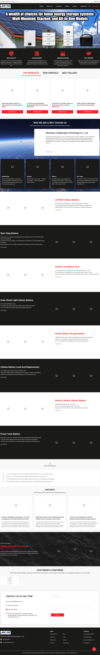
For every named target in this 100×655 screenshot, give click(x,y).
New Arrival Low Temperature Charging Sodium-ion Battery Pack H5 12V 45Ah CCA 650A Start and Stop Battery (21, 237)
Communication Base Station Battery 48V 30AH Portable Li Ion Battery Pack (73, 205)
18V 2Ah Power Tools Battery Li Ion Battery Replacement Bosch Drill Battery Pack (20, 441)
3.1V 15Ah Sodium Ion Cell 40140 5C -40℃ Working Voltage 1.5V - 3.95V (72, 270)
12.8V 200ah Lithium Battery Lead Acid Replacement (13, 370)
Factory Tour (52, 637)
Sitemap (64, 640)
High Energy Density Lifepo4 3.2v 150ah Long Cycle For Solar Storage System (12, 105)
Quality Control (53, 640)
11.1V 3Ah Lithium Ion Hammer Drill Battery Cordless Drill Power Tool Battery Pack (29, 474)
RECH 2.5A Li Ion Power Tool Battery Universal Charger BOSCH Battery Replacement (20, 437)
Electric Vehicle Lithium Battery (70, 400)
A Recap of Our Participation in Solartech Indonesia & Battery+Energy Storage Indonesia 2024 (83, 518)
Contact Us (52, 642)
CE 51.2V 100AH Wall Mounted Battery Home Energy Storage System (71, 341)
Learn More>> (49, 151)
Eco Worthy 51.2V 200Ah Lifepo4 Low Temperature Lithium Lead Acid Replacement (62, 105)
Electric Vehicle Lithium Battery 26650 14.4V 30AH (67, 406)
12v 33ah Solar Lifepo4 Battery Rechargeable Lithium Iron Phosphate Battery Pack (37, 105)
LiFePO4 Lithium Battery (67, 200)
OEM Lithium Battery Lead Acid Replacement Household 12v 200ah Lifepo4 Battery (20, 372)
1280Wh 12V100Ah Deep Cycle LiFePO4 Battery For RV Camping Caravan (18, 374)
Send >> (57, 615)
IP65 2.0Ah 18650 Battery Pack (8, 303)
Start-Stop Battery (9, 233)
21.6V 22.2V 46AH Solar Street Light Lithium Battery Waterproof (15, 307)
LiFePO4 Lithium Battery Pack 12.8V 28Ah (65, 404)
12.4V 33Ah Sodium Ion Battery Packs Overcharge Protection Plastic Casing (73, 272)
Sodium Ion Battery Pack (67, 266)
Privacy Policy (66, 642)
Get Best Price (12, 112)
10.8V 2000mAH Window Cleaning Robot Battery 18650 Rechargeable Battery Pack (29, 481)
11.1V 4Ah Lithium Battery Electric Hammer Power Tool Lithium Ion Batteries (19, 439)
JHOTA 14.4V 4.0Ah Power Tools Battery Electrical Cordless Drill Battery (26, 476)
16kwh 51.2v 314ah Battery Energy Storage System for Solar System (71, 339)
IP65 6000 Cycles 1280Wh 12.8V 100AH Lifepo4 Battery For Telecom (71, 203)
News (64, 634)
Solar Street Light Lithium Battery (16, 300)
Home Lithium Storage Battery (70, 333)
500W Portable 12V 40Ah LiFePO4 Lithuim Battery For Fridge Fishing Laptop (73, 207)
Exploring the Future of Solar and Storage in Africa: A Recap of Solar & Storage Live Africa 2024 (50, 518)
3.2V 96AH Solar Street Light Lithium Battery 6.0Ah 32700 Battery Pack (17, 305)
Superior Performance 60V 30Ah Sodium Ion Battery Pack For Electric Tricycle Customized (77, 274)
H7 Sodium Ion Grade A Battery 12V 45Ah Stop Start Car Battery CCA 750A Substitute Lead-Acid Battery (22, 241)
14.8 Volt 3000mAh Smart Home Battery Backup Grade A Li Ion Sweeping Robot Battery (30, 479)
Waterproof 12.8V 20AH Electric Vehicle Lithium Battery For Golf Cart (71, 408)
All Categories (86, 642)
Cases (64, 637)
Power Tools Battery (10, 434)
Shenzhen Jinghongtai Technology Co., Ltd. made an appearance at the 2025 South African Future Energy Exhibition (15, 518)
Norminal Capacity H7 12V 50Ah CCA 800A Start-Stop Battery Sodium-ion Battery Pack (21, 244)
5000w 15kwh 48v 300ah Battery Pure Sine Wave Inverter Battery (86, 104)
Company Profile (53, 634)
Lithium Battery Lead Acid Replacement (19, 367)
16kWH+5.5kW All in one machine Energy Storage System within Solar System (74, 337)
